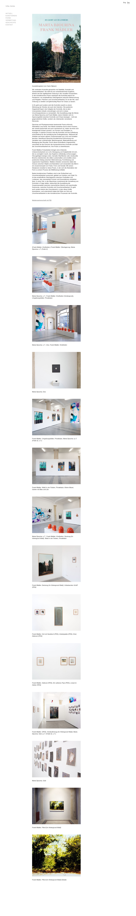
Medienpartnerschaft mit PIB (41, 200)
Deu (128, 2)
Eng (124, 2)
